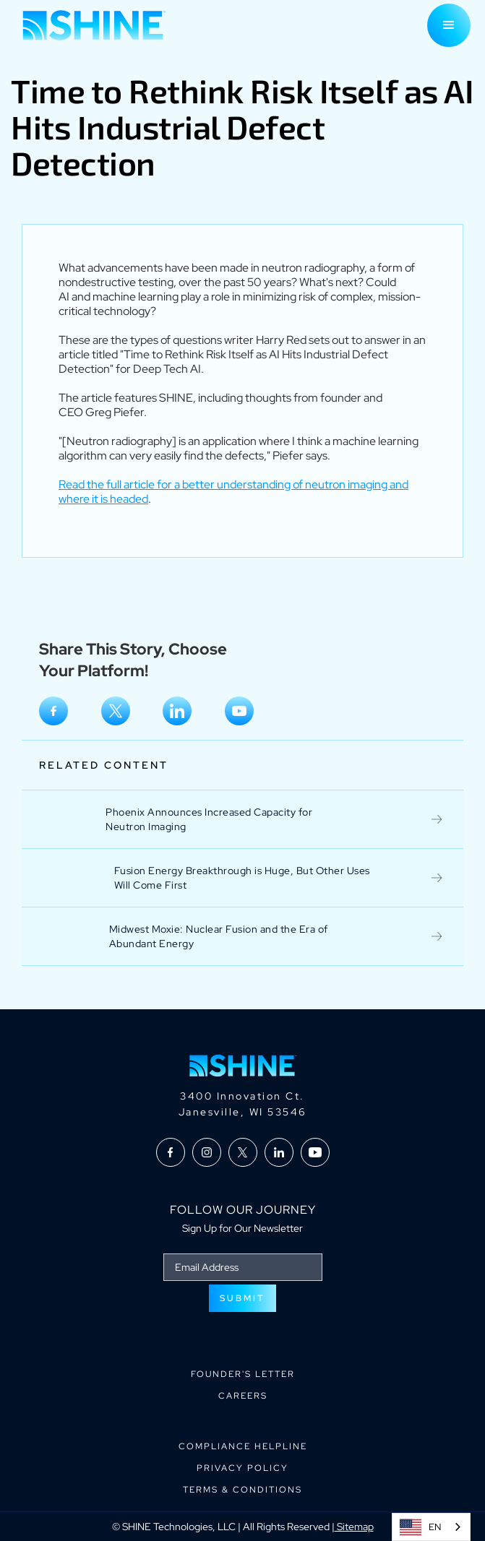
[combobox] (431, 1527)
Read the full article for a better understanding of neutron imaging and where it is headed (233, 491)
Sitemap (354, 1526)
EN (420, 1527)
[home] (90, 24)
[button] (449, 25)
